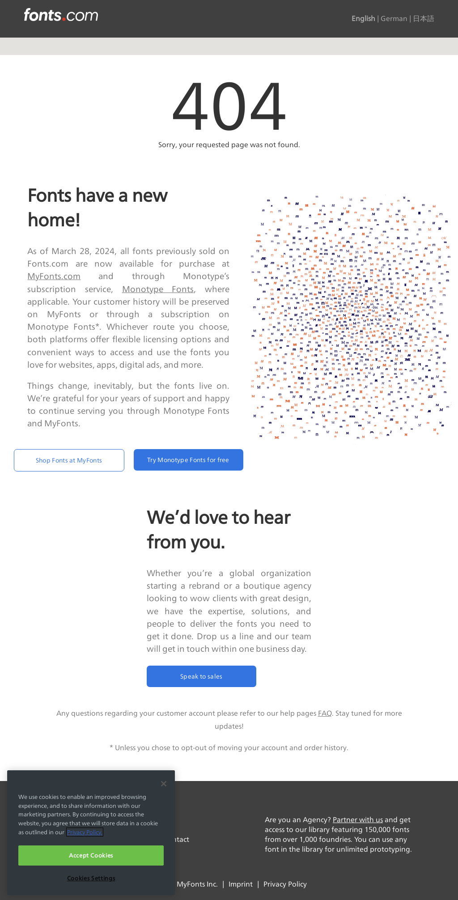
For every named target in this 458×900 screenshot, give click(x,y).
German (394, 19)
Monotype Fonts (158, 289)
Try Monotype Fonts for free (188, 459)
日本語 (423, 19)
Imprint (241, 884)
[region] (91, 832)
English (363, 19)
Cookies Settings (91, 878)
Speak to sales (201, 676)
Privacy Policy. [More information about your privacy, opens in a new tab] (84, 832)
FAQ (325, 713)
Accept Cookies (91, 855)
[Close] (164, 784)
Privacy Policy (285, 884)
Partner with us (358, 819)
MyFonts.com (54, 276)
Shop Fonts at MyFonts (69, 460)
